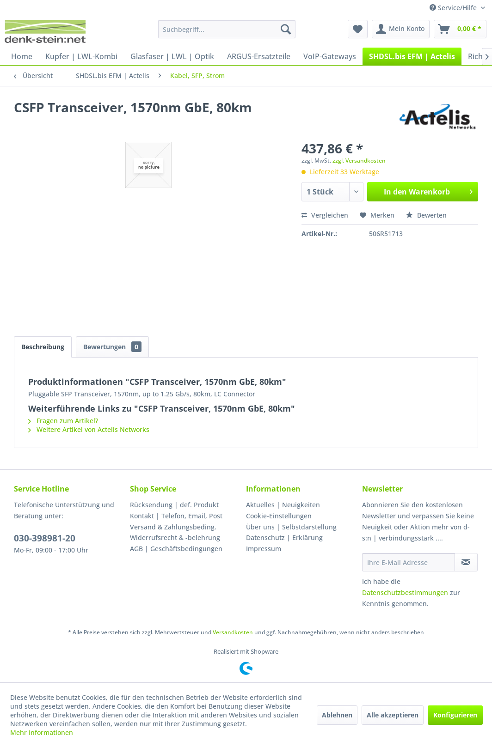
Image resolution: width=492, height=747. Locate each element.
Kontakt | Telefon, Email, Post (176, 515)
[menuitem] (227, 29)
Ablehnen (337, 715)
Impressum (263, 548)
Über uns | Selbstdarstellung (291, 526)
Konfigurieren (455, 715)
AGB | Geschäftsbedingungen (176, 548)
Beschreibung (42, 346)
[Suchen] (285, 29)
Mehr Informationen (41, 732)
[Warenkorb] (460, 29)
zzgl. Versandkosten (359, 160)
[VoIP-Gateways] (330, 56)
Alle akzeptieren (392, 715)
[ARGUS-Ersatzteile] (259, 56)
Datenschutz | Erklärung (284, 537)
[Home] (22, 56)
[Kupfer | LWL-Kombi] (81, 56)
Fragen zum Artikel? (63, 420)
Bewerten (426, 215)
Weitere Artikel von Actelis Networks (88, 429)
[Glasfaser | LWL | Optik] (172, 56)
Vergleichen (324, 215)
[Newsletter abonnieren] (466, 562)
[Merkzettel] (358, 29)
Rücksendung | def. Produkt (174, 504)
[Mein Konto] (401, 29)
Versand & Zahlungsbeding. (173, 526)
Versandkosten (233, 632)
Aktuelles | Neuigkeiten (283, 504)
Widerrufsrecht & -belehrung (175, 537)
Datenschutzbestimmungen (405, 592)
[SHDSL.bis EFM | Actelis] (412, 56)
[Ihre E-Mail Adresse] (408, 562)
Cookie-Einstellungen (279, 515)
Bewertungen (112, 346)
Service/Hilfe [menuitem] (454, 7)
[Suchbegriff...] (227, 29)
